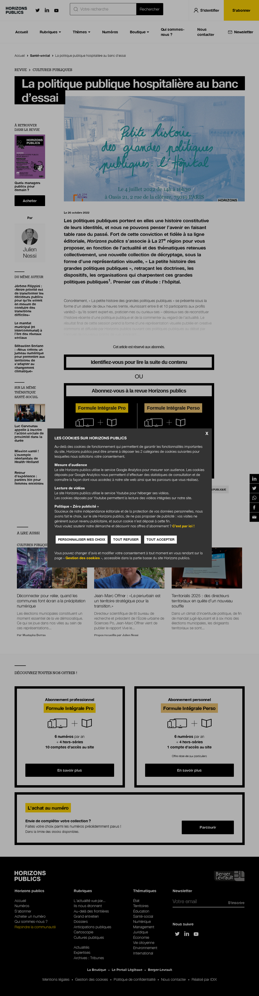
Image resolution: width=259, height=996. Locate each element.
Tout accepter (160, 540)
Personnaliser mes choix (81, 540)
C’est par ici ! (183, 526)
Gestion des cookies (83, 558)
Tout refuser (126, 540)
